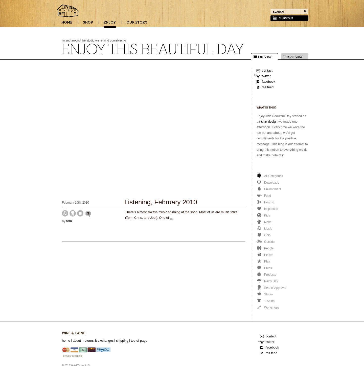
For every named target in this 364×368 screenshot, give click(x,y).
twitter (266, 76)
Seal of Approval (72, 213)
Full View (264, 57)
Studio (80, 213)
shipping (122, 340)
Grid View (295, 57)
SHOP (88, 24)
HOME (66, 24)
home (66, 340)
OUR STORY (137, 24)
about (77, 340)
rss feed (268, 87)
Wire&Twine (73, 333)
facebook (268, 81)
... (171, 218)
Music (65, 213)
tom (69, 221)
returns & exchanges (98, 340)
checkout (286, 18)
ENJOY (110, 24)
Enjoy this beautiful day (68, 11)
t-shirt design (268, 121)
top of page (139, 340)
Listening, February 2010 (160, 202)
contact (267, 70)
